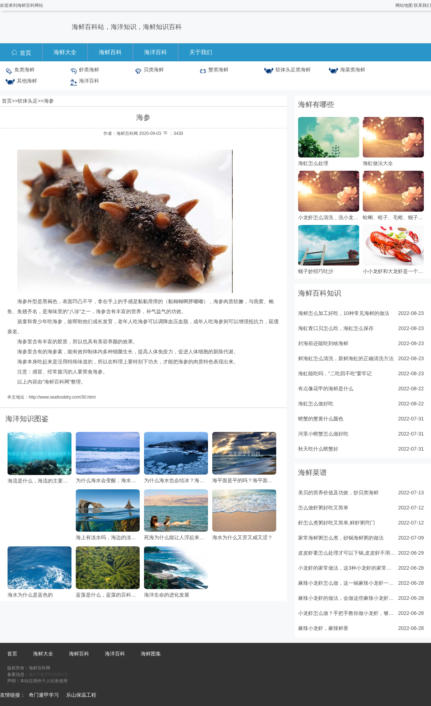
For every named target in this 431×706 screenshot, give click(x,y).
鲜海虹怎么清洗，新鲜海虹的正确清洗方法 (346, 358)
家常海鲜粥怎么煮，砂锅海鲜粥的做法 (341, 538)
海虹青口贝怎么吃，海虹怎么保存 (336, 328)
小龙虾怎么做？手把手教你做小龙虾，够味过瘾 (346, 613)
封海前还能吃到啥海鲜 (323, 343)
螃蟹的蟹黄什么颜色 (320, 419)
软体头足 (28, 101)
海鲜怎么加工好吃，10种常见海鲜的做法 (343, 313)
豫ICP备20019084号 (48, 674)
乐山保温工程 (81, 695)
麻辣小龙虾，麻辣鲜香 (323, 628)
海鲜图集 (151, 653)
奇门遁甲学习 (44, 695)
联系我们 (422, 5)
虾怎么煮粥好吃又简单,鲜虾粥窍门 (336, 523)
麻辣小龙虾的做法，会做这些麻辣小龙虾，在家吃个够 (346, 598)
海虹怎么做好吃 (315, 403)
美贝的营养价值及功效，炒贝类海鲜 (338, 492)
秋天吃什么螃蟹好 (318, 449)
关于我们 (200, 52)
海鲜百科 (110, 52)
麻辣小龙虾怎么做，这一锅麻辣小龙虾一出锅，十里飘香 (346, 583)
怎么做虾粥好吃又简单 (323, 507)
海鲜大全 (65, 52)
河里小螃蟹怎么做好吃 (323, 434)
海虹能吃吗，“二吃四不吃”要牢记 (335, 373)
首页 (21, 52)
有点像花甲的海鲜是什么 (325, 388)
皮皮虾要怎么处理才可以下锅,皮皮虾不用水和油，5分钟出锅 (346, 553)
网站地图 (404, 5)
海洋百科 (155, 52)
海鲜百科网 (56, 382)
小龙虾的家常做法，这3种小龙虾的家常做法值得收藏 (346, 568)
